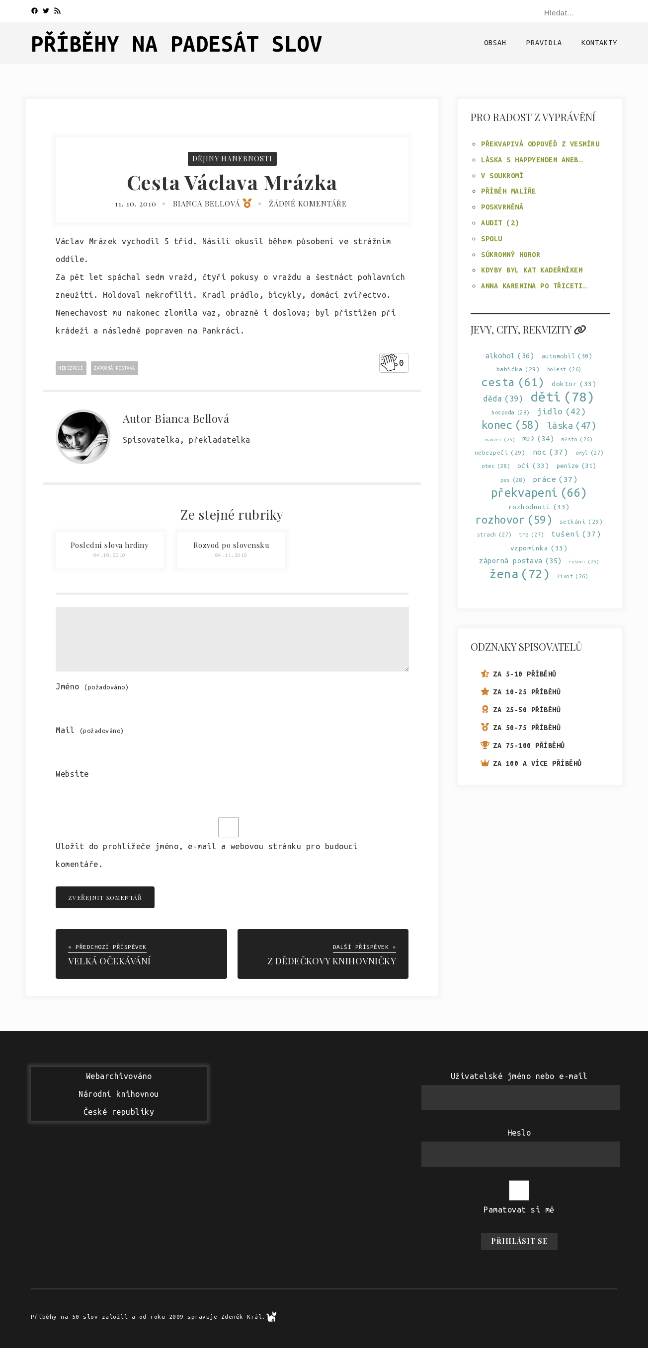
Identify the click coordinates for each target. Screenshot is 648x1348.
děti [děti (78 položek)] (563, 397)
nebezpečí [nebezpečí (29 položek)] (500, 452)
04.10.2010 (109, 555)
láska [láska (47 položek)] (572, 425)
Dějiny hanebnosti (232, 158)
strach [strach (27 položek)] (494, 535)
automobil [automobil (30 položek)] (567, 356)
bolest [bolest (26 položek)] (564, 369)
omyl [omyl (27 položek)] (589, 453)
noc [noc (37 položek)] (550, 452)
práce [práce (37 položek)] (555, 479)
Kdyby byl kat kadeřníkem (531, 270)
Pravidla (544, 43)
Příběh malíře (508, 191)
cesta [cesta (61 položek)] (513, 382)
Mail (90, 730)
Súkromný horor (510, 255)
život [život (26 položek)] (573, 576)
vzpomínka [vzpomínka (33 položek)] (539, 548)
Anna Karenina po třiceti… (534, 286)
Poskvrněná (502, 207)
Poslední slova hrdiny (110, 545)
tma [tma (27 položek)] (531, 535)
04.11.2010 (231, 555)
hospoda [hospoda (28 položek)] (510, 412)
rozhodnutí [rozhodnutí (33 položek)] (539, 507)
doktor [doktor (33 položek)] (574, 384)
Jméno (92, 686)
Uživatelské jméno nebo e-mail (519, 1076)
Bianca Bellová (212, 203)
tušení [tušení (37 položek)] (576, 534)
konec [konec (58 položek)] (511, 425)
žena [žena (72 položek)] (519, 574)
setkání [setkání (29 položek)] (581, 521)
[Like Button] (389, 362)
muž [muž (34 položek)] (538, 439)
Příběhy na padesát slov (177, 43)
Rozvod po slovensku (231, 545)
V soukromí (502, 176)
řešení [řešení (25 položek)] (584, 561)
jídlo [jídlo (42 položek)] (561, 411)
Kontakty (599, 43)
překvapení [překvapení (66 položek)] (539, 492)
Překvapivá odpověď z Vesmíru (540, 144)
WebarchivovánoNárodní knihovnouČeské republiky (119, 1094)
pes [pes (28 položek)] (513, 480)
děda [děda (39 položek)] (503, 399)
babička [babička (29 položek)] (518, 369)
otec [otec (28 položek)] (496, 466)
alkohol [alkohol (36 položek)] (510, 355)
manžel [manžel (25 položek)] (500, 439)
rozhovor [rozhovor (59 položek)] (513, 519)
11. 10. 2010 (136, 203)
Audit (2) (500, 223)
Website (72, 773)
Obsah (495, 43)
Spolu (491, 239)
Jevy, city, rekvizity (528, 329)
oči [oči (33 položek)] (533, 466)
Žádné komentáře (308, 203)
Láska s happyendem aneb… (531, 160)
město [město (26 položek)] (577, 439)
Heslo (519, 1132)
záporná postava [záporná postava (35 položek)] (520, 560)
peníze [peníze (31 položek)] (576, 466)
